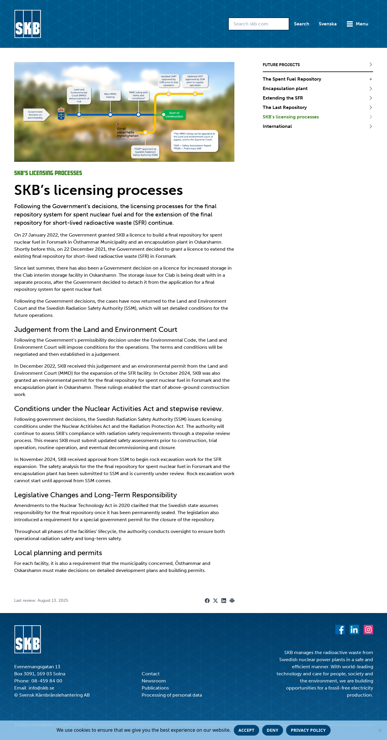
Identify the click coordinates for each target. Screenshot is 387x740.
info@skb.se (41, 688)
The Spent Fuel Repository (292, 79)
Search (301, 24)
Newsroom (154, 681)
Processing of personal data (172, 695)
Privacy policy (308, 730)
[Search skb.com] (258, 23)
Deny (273, 730)
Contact (151, 674)
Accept (246, 730)
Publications (155, 688)
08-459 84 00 (46, 681)
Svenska (328, 24)
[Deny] (380, 730)
